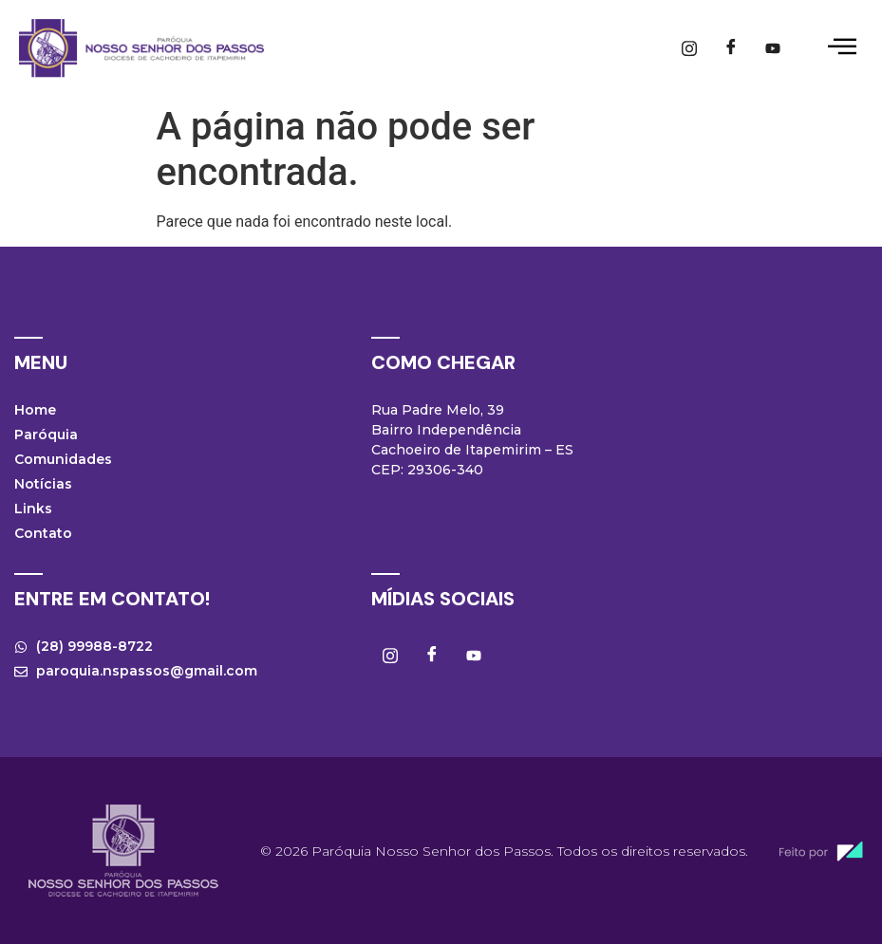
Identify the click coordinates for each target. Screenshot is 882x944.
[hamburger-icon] (841, 48)
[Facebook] (731, 48)
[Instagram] (689, 48)
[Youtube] (773, 48)
